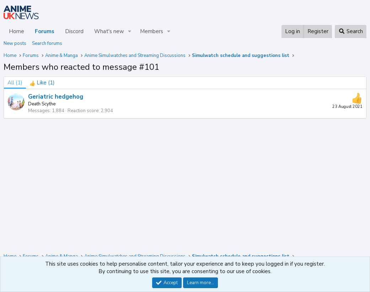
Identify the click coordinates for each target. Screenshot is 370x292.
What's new (109, 31)
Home (16, 31)
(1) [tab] (14, 82)
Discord (74, 31)
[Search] (350, 31)
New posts (15, 43)
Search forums (47, 43)
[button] (130, 31)
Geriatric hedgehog (55, 97)
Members (151, 31)
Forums (44, 31)
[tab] (42, 83)
